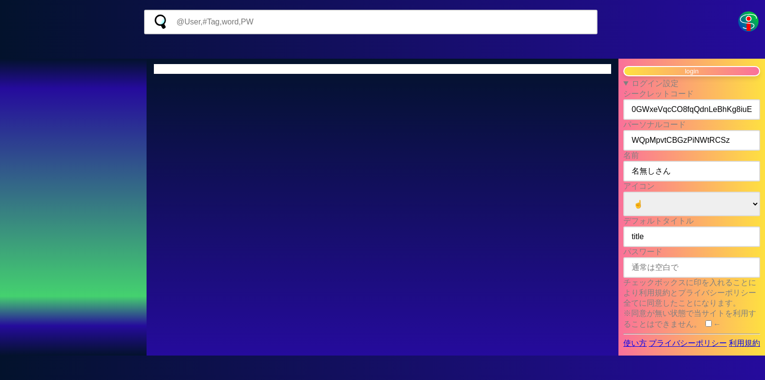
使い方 (635, 343)
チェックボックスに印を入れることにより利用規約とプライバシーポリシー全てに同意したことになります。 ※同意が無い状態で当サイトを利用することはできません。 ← (689, 303)
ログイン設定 (655, 83)
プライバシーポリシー (688, 343)
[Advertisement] (382, 46)
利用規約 (744, 343)
